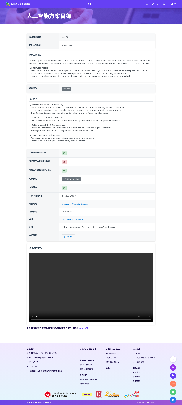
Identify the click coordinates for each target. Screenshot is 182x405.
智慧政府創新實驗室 (88, 349)
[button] (158, 4)
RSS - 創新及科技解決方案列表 (144, 358)
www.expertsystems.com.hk (73, 219)
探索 (91, 4)
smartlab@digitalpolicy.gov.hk (41, 357)
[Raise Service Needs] (172, 382)
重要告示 (136, 372)
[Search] (147, 4)
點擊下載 (68, 237)
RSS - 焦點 (137, 353)
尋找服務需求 (111, 353)
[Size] (173, 4)
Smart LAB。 (84, 328)
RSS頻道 (136, 349)
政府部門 (83, 375)
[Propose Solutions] (172, 373)
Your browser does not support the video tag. (91, 287)
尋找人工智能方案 (86, 365)
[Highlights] (172, 390)
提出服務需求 (84, 384)
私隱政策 (136, 376)
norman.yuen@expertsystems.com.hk (77, 204)
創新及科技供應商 (113, 349)
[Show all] (172, 355)
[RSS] (152, 4)
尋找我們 (136, 381)
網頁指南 (136, 368)
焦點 (108, 368)
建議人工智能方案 (86, 369)
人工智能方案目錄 (87, 360)
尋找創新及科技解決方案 (89, 379)
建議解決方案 (111, 358)
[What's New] (172, 399)
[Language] (165, 4)
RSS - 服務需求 (138, 362)
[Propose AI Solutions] (172, 364)
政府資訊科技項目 (112, 362)
